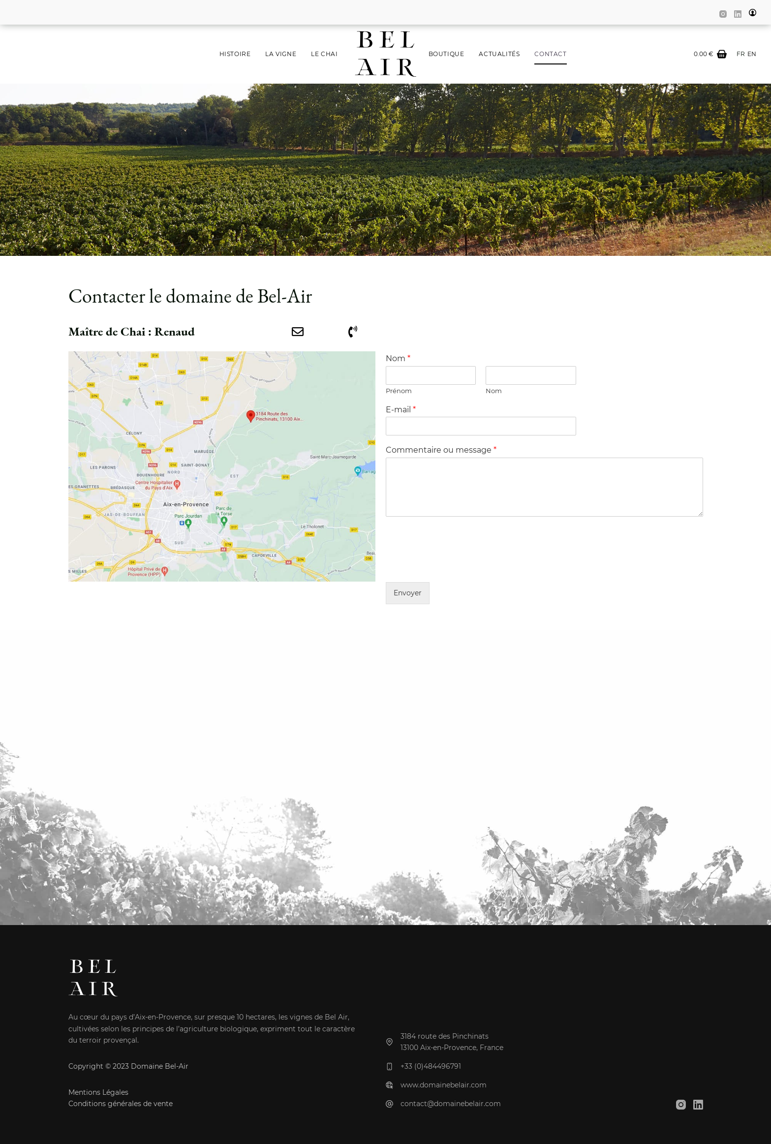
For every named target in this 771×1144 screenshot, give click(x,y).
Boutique (446, 54)
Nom (398, 358)
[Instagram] (723, 14)
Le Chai (324, 54)
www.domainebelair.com (444, 1085)
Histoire (235, 54)
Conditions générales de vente (120, 1103)
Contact (550, 54)
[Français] (741, 54)
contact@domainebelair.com (451, 1103)
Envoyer (408, 592)
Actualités (499, 54)
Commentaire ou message (441, 450)
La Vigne (280, 54)
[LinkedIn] (737, 14)
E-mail (401, 409)
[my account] (752, 12)
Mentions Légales (98, 1092)
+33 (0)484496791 (431, 1066)
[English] (751, 54)
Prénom (399, 391)
